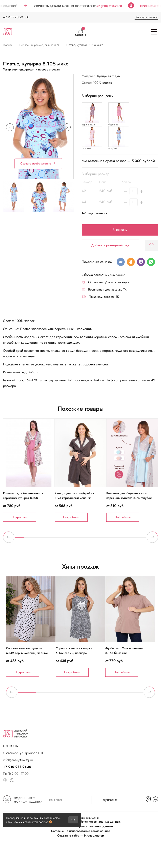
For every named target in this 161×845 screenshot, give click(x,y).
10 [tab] (98, 539)
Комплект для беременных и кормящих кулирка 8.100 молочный (23, 498)
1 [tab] (19, 539)
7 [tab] (71, 539)
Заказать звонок (146, 17)
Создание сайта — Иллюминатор (80, 835)
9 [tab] (89, 539)
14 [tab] (133, 539)
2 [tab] (28, 539)
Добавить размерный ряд (110, 245)
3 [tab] (36, 539)
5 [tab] (54, 539)
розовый (86, 148)
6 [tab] (63, 539)
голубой (112, 148)
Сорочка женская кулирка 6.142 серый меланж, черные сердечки (27, 653)
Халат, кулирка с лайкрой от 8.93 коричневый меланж (74, 495)
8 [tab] (80, 539)
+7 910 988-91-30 (16, 17)
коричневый (88, 124)
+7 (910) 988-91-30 (116, 6)
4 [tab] (45, 539)
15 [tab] (141, 539)
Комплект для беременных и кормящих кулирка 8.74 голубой (129, 495)
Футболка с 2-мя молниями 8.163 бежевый (124, 650)
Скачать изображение (38, 163)
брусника (113, 124)
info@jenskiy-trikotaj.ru (18, 760)
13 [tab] (124, 539)
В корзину (119, 230)
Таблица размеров (95, 213)
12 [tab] (115, 539)
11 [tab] (106, 539)
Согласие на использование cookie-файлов (80, 831)
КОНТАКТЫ (10, 746)
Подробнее (19, 517)
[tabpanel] (29, 470)
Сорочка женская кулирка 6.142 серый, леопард (74, 650)
